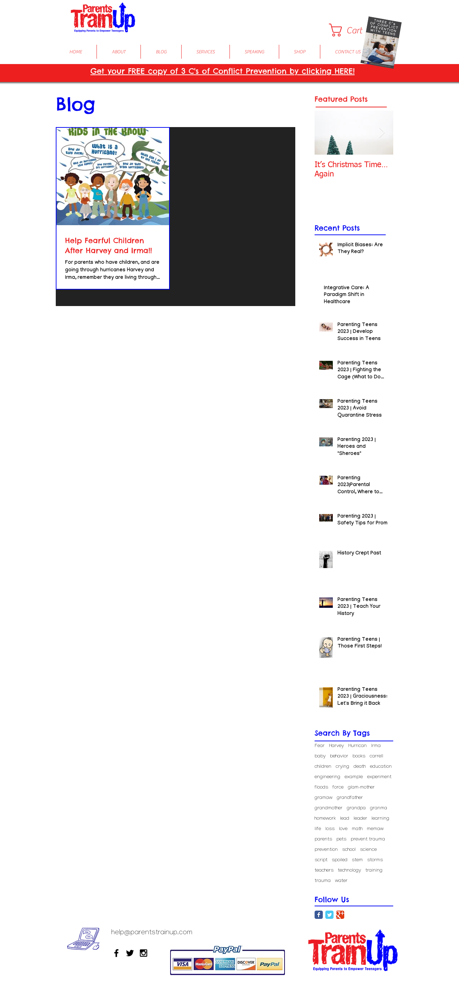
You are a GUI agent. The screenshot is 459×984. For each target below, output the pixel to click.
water (341, 881)
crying (342, 767)
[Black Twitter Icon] (130, 953)
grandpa (356, 808)
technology (349, 870)
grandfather (350, 798)
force (338, 787)
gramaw (323, 798)
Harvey (336, 746)
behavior (339, 756)
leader (360, 818)
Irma (376, 746)
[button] (352, 30)
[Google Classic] (340, 915)
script (321, 860)
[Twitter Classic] (329, 915)
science (368, 850)
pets (341, 839)
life (318, 829)
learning (380, 818)
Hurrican (357, 746)
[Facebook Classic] (319, 915)
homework (325, 818)
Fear (320, 746)
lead (344, 818)
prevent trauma (368, 839)
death (360, 767)
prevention (326, 850)
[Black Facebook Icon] (116, 953)
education (381, 767)
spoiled (339, 860)
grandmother (328, 808)
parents (323, 839)
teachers (324, 870)
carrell (376, 756)
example (354, 777)
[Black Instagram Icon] (143, 953)
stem (357, 860)
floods (321, 787)
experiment (379, 777)
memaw (375, 829)
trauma (323, 881)
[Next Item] (382, 132)
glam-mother (361, 787)
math (357, 829)
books (358, 756)
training (373, 870)
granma (378, 808)
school (349, 850)
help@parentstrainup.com (151, 933)
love (343, 829)
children (323, 767)
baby (320, 756)
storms (375, 860)
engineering (327, 777)
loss (330, 829)
